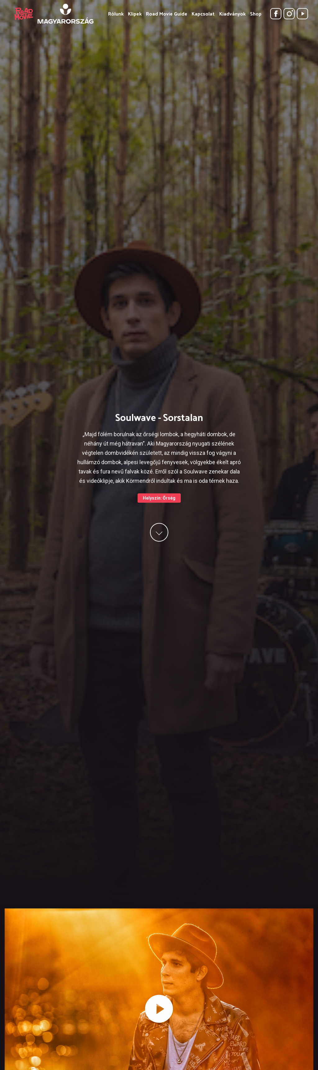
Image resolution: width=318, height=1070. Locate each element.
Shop (255, 13)
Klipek (135, 13)
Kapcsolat (203, 13)
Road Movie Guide (166, 13)
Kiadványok (232, 13)
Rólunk (116, 13)
